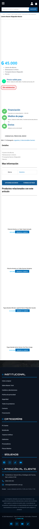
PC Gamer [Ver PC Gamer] (5, 425)
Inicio (4, 14)
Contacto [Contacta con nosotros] (5, 408)
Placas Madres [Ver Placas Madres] (6, 448)
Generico (22, 172)
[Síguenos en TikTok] (15, 462)
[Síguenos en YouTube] (21, 462)
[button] (3, 4)
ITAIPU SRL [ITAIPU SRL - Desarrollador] (20, 518)
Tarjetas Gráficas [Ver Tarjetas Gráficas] (7, 435)
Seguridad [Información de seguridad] (5, 399)
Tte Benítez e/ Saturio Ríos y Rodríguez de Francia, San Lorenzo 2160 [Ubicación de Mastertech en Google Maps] (20, 476)
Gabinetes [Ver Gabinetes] (5, 439)
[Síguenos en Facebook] (4, 462)
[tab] (11, 182)
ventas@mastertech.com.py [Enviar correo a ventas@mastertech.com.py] (14, 484)
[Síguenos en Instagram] (10, 462)
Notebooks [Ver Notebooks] (5, 430)
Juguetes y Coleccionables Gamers (13, 14)
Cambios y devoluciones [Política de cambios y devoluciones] (9, 390)
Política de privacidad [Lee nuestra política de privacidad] (9, 394)
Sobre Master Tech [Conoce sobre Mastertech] (8, 385)
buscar (33, 9)
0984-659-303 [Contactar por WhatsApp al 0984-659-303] (9, 481)
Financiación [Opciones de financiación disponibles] (6, 413)
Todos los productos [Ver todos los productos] (8, 404)
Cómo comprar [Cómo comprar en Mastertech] (6, 381)
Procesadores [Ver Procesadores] (6, 444)
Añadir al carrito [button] (22, 232)
